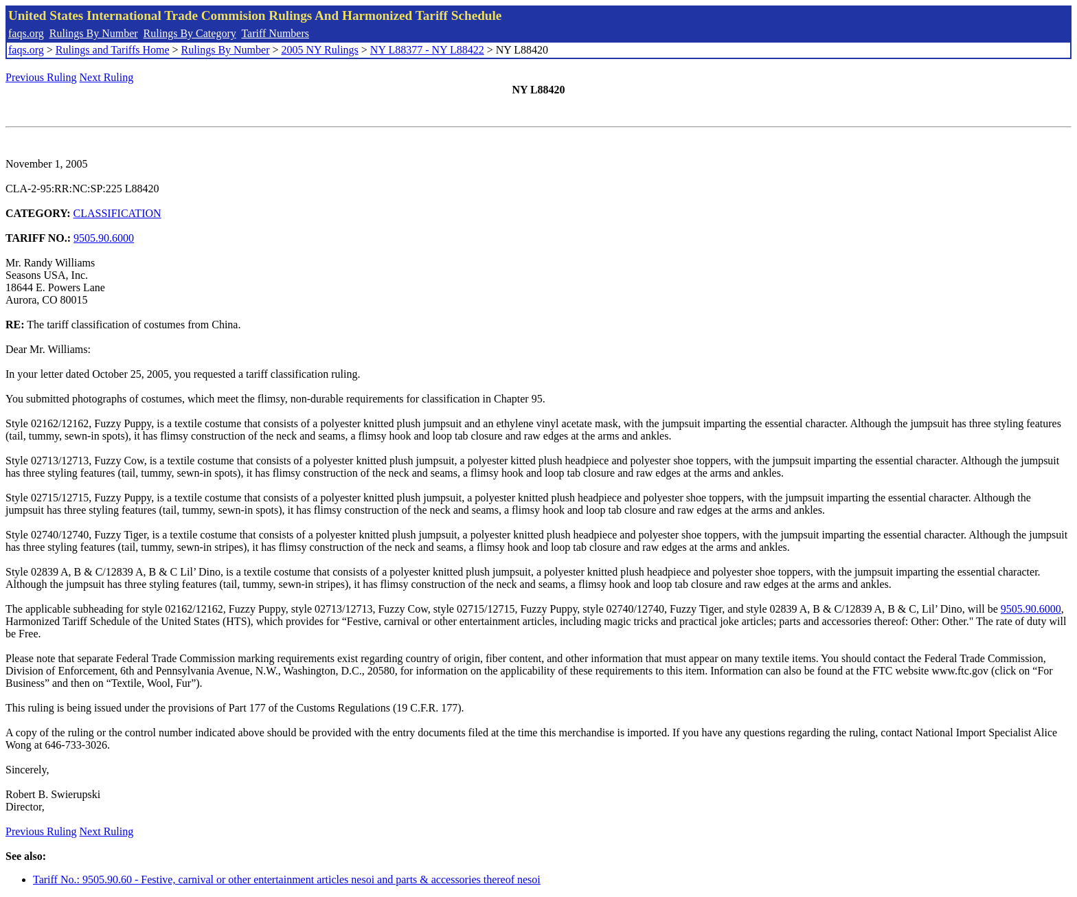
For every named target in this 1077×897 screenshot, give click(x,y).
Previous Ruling (41, 77)
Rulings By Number (93, 33)
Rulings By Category (190, 33)
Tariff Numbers (275, 33)
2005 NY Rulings (320, 50)
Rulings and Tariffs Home (113, 50)
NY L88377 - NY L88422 (427, 50)
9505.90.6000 (103, 238)
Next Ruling (107, 77)
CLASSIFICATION (117, 213)
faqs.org (26, 33)
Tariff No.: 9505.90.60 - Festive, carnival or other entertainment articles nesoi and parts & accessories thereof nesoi (287, 879)
